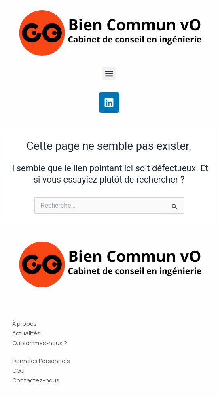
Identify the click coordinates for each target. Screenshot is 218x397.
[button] (109, 73)
